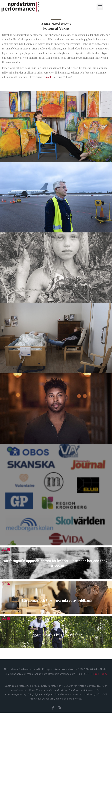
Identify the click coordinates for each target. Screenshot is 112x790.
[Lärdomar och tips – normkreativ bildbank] (56, 597)
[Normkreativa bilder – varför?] (56, 632)
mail (48, 77)
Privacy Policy (99, 673)
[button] (100, 7)
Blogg (6, 549)
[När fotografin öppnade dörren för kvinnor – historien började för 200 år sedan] (56, 563)
